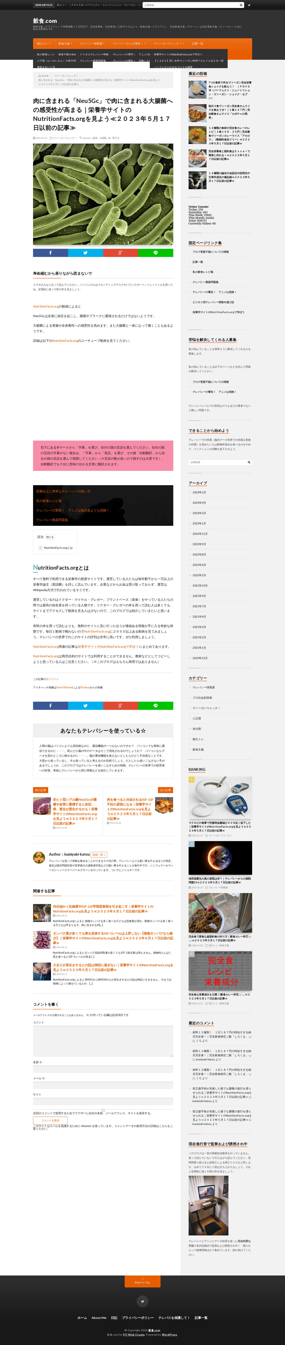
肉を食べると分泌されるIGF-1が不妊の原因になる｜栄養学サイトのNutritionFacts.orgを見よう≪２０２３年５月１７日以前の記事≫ (130, 808)
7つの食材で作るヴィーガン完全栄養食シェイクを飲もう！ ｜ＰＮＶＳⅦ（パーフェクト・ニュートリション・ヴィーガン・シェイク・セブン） (230, 90)
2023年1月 (199, 523)
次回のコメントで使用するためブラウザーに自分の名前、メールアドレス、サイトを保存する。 (93, 1113)
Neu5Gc (87, 138)
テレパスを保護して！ (174, 1318)
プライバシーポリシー (138, 1318)
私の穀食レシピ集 (49, 501)
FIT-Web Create (134, 1334)
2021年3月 (199, 627)
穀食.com (45, 21)
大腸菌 (102, 138)
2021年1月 (199, 647)
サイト (37, 1094)
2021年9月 (199, 596)
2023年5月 (199, 492)
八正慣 (197, 718)
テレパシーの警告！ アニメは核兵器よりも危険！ (73, 510)
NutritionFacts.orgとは (55, 548)
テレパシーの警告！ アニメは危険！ (215, 292)
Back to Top (142, 1282)
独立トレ (42, 43)
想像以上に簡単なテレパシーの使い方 (63, 491)
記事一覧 (197, 43)
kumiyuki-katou (205, 1059)
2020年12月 (200, 658)
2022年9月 (199, 544)
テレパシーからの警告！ (128, 43)
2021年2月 (199, 637)
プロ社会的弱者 (202, 697)
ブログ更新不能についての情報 (56, 54)
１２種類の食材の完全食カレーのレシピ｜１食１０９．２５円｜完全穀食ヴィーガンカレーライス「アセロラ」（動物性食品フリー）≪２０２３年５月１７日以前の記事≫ (229, 135)
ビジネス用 (199, 302)
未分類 (197, 728)
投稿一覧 (98, 854)
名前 (37, 1062)
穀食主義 (64, 43)
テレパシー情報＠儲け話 (220, 302)
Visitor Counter (199, 206)
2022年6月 (199, 564)
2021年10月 (200, 585)
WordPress (169, 1334)
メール (39, 1078)
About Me (99, 1318)
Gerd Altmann (64, 687)
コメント (38, 1022)
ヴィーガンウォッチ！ (168, 43)
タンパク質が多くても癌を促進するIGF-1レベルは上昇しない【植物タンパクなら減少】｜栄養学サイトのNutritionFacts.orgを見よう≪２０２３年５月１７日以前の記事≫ (113, 938)
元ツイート (52, 679)
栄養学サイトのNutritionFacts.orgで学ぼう (108, 646)
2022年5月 (199, 575)
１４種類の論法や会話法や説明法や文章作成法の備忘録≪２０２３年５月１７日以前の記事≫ (229, 176)
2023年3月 (199, 513)
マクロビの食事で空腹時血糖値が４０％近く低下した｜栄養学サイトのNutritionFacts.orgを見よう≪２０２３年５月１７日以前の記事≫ (220, 826)
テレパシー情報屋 (91, 43)
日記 (114, 1318)
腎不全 (115, 138)
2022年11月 (200, 533)
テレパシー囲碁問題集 (52, 520)
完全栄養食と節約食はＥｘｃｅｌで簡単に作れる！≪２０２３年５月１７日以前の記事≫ (229, 155)
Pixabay (85, 687)
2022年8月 (199, 554)
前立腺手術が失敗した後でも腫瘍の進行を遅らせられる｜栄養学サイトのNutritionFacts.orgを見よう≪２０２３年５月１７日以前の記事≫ (222, 1092)
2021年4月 (199, 616)
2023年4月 (199, 502)
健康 (95, 138)
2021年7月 (199, 606)
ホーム (82, 1318)
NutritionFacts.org (46, 306)
